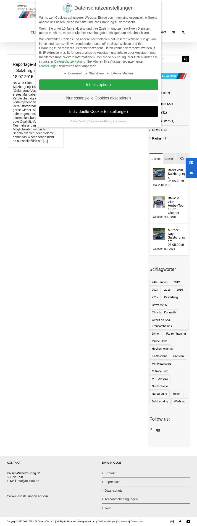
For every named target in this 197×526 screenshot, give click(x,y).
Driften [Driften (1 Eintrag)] (156, 333)
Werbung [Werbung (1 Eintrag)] (180, 401)
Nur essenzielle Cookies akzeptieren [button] (98, 96)
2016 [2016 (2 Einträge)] (179, 289)
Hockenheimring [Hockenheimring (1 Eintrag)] (162, 348)
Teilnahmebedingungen (121, 499)
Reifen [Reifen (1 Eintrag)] (177, 393)
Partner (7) (159, 138)
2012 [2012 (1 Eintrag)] (176, 282)
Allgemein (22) (162, 104)
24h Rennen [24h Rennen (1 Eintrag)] (160, 282)
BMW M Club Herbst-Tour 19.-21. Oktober (176, 205)
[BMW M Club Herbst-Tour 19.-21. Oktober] (159, 198)
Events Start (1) (163, 121)
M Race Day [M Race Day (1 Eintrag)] (160, 371)
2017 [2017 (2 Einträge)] (155, 297)
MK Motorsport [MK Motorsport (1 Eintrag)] (161, 363)
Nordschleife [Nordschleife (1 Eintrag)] (160, 386)
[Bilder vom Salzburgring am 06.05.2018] (159, 170)
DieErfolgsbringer (107, 521)
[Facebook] (151, 430)
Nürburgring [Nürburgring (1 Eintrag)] (159, 393)
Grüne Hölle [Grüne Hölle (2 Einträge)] (159, 341)
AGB (108, 508)
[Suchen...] (165, 59)
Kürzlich (169, 158)
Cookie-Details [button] (78, 120)
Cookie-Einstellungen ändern (27, 496)
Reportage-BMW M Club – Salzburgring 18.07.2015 (35, 70)
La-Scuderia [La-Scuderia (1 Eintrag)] (159, 356)
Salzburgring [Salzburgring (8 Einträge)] (160, 401)
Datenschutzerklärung (69, 60)
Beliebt (156, 158)
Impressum (113, 482)
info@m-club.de (28, 481)
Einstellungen (48, 64)
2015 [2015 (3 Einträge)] (167, 289)
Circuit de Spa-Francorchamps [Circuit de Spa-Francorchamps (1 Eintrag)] (162, 323)
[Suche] (185, 59)
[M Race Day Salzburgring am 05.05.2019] (159, 230)
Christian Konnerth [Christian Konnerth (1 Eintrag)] (164, 312)
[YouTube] (158, 430)
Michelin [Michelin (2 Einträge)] (178, 356)
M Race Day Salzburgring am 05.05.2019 (176, 237)
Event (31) (159, 112)
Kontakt (110, 473)
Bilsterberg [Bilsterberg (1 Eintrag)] (171, 297)
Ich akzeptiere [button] (98, 83)
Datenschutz (114, 490)
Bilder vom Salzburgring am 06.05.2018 (176, 175)
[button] (183, 32)
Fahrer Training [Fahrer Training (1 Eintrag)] (176, 333)
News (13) (159, 130)
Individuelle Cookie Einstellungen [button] (98, 110)
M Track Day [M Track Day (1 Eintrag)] (160, 378)
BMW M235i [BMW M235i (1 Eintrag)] (160, 305)
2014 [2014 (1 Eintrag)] (155, 289)
